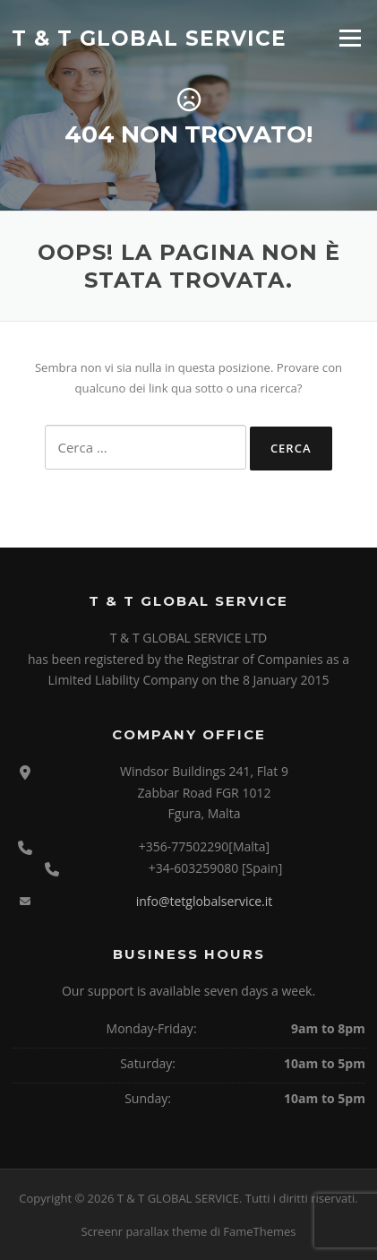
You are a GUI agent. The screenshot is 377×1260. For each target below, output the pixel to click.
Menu (349, 38)
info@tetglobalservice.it (204, 901)
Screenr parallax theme (144, 1231)
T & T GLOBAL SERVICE (149, 37)
